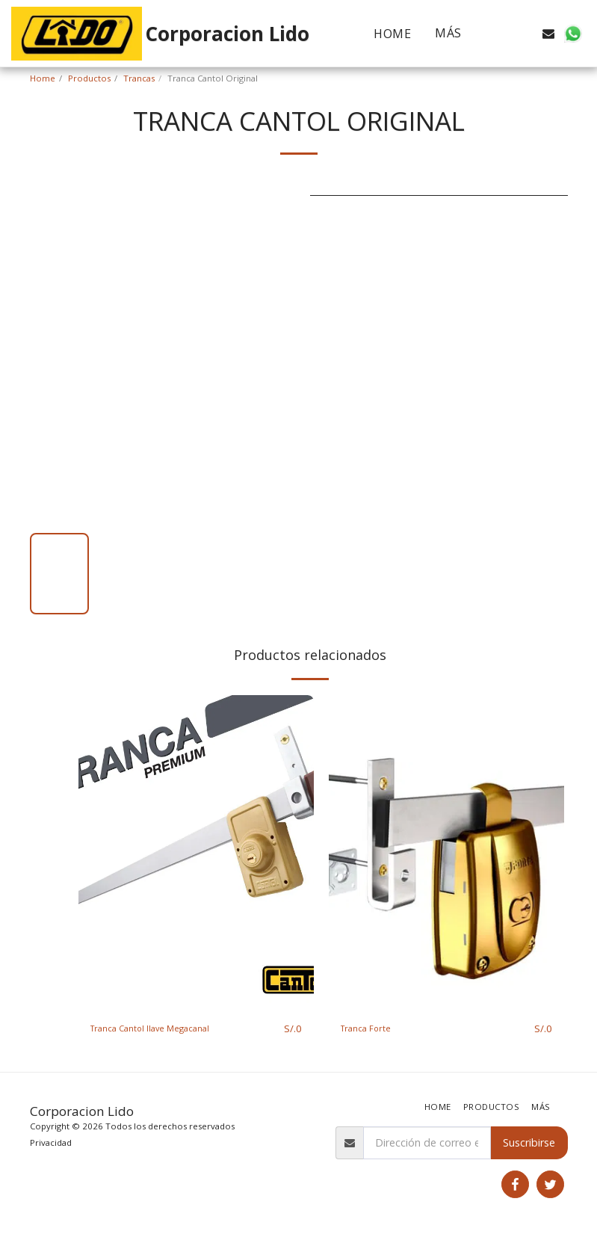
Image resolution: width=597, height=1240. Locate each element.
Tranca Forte (372, 1029)
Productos (89, 78)
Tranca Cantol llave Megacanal (165, 1029)
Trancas (139, 78)
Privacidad (51, 1143)
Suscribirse (529, 1143)
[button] (500, 34)
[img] (196, 852)
